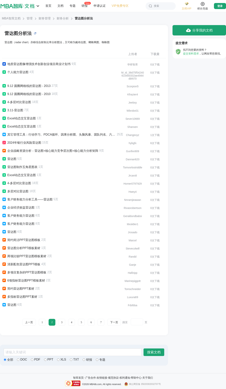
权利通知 (125, 377)
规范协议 (113, 377)
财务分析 (63, 18)
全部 (8, 359)
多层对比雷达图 (15, 191)
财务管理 (45, 18)
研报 (85, 5)
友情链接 (102, 377)
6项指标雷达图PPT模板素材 (23, 281)
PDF (35, 359)
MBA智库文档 (11, 18)
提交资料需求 (191, 53)
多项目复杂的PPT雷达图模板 (24, 272)
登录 (220, 6)
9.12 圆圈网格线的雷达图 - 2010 (26, 94)
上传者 (132, 54)
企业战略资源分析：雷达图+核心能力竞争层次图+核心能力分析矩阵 (50, 151)
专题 (72, 5)
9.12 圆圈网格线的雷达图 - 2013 (26, 86)
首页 (48, 5)
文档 (60, 5)
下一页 (114, 322)
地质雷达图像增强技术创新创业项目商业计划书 (36, 64)
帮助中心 (136, 377)
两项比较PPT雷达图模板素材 (24, 256)
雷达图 (9, 159)
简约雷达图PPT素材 (18, 289)
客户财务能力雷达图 (18, 216)
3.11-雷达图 (12, 110)
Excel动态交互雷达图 (19, 118)
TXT (74, 359)
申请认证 (100, 5)
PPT (48, 359)
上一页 (29, 322)
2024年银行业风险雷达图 (21, 143)
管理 (30, 18)
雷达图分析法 (84, 18)
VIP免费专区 (120, 5)
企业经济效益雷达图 (18, 208)
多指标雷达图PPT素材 (19, 297)
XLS (61, 359)
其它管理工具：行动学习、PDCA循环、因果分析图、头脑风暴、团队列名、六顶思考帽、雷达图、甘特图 (59, 135)
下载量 (155, 54)
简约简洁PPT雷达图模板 (21, 240)
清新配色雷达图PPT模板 (21, 264)
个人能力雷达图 (15, 72)
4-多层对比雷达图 (16, 102)
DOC (22, 359)
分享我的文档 (199, 30)
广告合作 (90, 377)
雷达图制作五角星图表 (19, 167)
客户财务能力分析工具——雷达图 (27, 199)
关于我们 (147, 377)
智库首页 (78, 377)
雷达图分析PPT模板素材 (21, 248)
